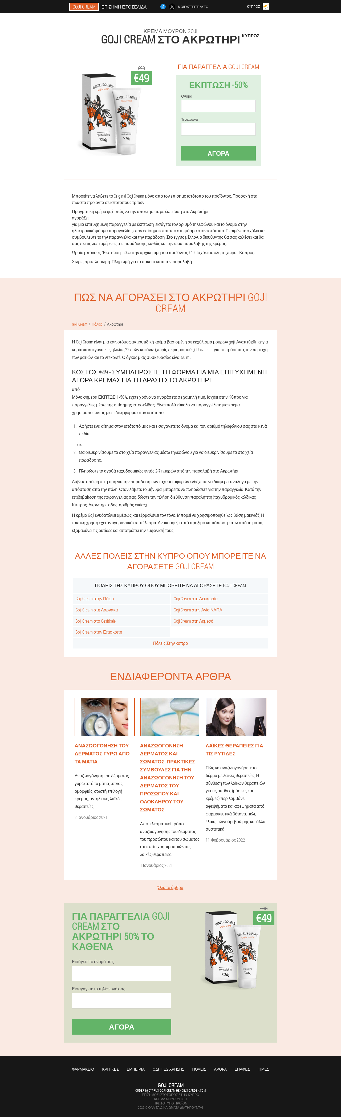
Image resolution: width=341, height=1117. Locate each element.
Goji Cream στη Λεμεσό (193, 621)
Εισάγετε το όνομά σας (93, 961)
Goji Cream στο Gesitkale (95, 621)
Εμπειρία (136, 1069)
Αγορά (218, 153)
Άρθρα (220, 1069)
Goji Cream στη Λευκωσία (196, 598)
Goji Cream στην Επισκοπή (98, 632)
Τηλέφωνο (189, 119)
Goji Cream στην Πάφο (94, 598)
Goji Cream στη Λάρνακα (96, 609)
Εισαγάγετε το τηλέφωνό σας (98, 989)
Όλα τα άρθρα (170, 887)
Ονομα (186, 96)
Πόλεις (199, 1069)
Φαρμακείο (83, 1069)
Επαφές (242, 1069)
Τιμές (263, 1069)
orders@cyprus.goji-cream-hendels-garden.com (170, 1090)
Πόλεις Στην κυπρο (170, 643)
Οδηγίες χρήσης (168, 1069)
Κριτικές (110, 1069)
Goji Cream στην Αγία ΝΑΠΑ (198, 609)
